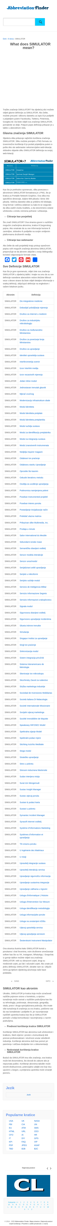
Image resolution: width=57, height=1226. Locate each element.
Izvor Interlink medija (29, 368)
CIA (23, 1124)
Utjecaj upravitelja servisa (31, 927)
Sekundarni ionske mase (31, 542)
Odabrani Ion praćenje (30, 458)
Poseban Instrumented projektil (34, 497)
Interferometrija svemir (30, 362)
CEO (36, 1131)
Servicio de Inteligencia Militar (33, 587)
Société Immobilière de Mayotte (34, 719)
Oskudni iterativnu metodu (31, 477)
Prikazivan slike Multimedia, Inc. (34, 523)
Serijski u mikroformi (29, 574)
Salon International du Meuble (33, 535)
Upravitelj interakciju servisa (32, 870)
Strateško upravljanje (29, 757)
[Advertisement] (28, 79)
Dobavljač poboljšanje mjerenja (34, 307)
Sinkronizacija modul (29, 651)
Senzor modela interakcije (31, 555)
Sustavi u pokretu (27, 809)
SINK (16, 981)
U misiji (23, 857)
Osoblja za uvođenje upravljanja (34, 484)
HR (35, 1135)
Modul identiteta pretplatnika (32, 420)
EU (10, 1128)
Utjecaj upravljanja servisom (32, 934)
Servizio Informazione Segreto (33, 593)
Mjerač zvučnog (27, 394)
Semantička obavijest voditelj (33, 548)
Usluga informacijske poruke (32, 915)
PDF (11, 1145)
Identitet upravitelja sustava (32, 355)
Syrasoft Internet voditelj (30, 821)
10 (9, 1204)
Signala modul (26, 606)
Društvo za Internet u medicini (33, 314)
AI (22, 1135)
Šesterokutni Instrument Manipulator (36, 940)
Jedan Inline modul (28, 381)
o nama (45, 1224)
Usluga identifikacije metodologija (35, 908)
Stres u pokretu (26, 764)
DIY (23, 1138)
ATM (24, 1128)
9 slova (11, 39)
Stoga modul (25, 751)
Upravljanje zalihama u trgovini (33, 889)
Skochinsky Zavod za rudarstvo (34, 680)
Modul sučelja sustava (30, 426)
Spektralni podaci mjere (30, 738)
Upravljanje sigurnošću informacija (35, 876)
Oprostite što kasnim (29, 471)
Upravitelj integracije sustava (32, 863)
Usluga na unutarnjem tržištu (32, 921)
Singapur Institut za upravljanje (33, 638)
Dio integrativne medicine (31, 301)
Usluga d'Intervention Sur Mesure (35, 902)
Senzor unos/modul (28, 561)
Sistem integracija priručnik (32, 658)
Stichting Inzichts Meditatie (32, 744)
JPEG (24, 1145)
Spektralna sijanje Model (31, 731)
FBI (10, 1124)
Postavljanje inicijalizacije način (34, 510)
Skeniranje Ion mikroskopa (32, 673)
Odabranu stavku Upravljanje (33, 465)
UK (23, 1121)
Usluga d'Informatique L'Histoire (34, 895)
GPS (36, 1138)
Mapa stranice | (35, 1221)
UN (35, 1124)
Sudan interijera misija (30, 776)
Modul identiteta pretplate (31, 413)
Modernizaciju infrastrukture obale (35, 400)
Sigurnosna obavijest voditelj (32, 613)
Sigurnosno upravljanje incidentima (35, 619)
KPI (10, 1142)
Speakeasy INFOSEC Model (32, 725)
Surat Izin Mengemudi (29, 783)
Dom (5, 39)
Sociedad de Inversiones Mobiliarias (36, 693)
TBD (11, 1149)
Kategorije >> (13, 1202)
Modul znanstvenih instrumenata (34, 445)
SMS (36, 1128)
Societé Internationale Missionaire (35, 706)
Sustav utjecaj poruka (29, 796)
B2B (23, 1149)
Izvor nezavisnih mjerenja (31, 374)
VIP (35, 1142)
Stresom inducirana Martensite (33, 770)
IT (10, 1138)
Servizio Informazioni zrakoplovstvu (35, 600)
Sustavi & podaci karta (30, 802)
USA (11, 1121)
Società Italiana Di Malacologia (33, 699)
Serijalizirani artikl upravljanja (33, 567)
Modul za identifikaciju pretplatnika (35, 432)
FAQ (24, 1142)
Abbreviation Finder (22, 1221)
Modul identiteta (27, 407)
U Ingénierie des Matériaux (32, 850)
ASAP (36, 1145)
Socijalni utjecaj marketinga (32, 712)
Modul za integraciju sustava (32, 439)
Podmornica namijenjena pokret (34, 490)
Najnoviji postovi (28, 1168)
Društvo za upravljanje (30, 349)
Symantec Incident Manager (32, 815)
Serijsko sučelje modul (30, 580)
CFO (11, 1135)
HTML (11, 1131)
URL (24, 1131)
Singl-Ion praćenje (28, 645)
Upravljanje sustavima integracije (34, 882)
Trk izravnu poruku (28, 844)
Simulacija (24, 632)
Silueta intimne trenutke (30, 625)
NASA (37, 1121)
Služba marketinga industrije (32, 686)
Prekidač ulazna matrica (30, 516)
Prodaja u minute (27, 529)
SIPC (48, 981)
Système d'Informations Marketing (35, 828)
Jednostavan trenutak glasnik (33, 387)
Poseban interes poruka (30, 503)
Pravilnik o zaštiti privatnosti (31, 1224)
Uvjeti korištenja (14, 1224)
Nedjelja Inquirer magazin (31, 452)
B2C (36, 1149)
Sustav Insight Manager (30, 789)
